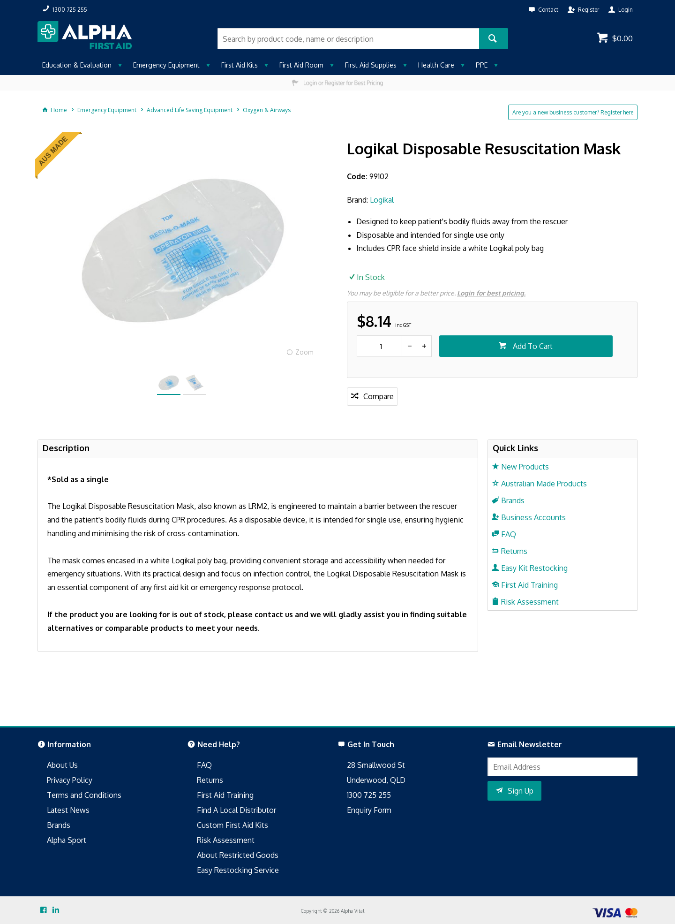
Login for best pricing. (491, 293)
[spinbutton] (379, 346)
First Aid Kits (239, 65)
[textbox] (348, 38)
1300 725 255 (369, 795)
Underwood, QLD (376, 780)
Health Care (436, 65)
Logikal (382, 199)
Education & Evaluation (77, 65)
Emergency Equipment (166, 65)
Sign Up (520, 790)
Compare (378, 396)
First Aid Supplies (371, 65)
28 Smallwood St (376, 765)
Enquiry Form (369, 810)
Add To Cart (532, 346)
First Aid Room (301, 65)
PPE (482, 65)
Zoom (304, 352)
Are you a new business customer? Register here (572, 112)
